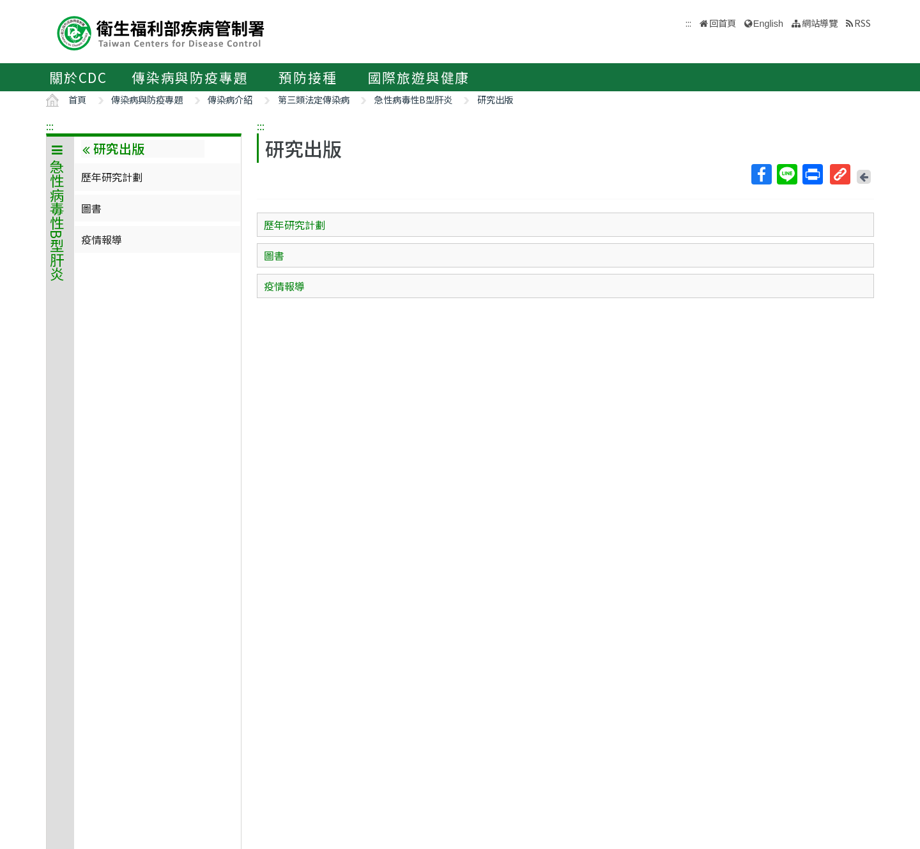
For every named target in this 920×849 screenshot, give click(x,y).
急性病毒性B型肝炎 (413, 99)
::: (50, 125)
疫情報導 (101, 239)
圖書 (91, 208)
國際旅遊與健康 (419, 77)
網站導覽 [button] (820, 22)
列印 (812, 174)
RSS (862, 22)
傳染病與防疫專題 (190, 77)
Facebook (761, 174)
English (768, 24)
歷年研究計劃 (111, 176)
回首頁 (722, 22)
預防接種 (308, 77)
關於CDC (78, 77)
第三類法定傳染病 (313, 99)
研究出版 (495, 99)
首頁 (77, 99)
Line (786, 174)
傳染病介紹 (230, 99)
